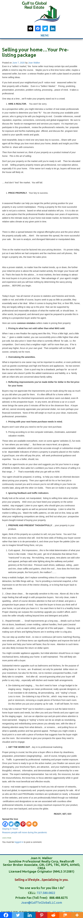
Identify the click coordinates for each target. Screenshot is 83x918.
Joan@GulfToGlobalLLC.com (41, 902)
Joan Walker (34, 62)
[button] (37, 35)
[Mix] (29, 824)
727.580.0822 (46, 893)
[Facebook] (5, 824)
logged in (19, 842)
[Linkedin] (17, 824)
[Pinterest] (23, 824)
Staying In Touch (10, 829)
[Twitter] (11, 824)
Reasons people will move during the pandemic (24, 832)
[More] (35, 824)
